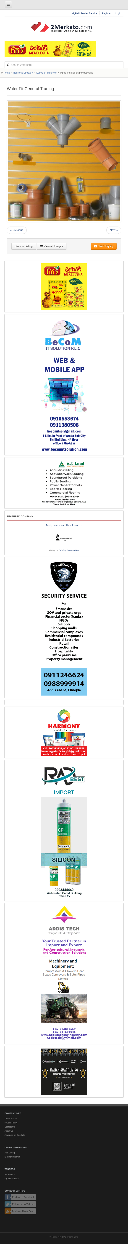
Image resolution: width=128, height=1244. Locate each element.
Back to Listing (24, 246)
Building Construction (69, 550)
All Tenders (10, 1174)
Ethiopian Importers (46, 73)
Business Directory (23, 73)
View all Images (51, 246)
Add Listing (10, 1153)
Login (118, 13)
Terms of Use (11, 1119)
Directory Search (12, 1157)
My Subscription (12, 1178)
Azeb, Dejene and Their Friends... (64, 525)
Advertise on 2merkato (15, 1135)
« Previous (16, 230)
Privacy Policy (11, 1123)
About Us (9, 1131)
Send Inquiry (103, 246)
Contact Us (10, 1127)
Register (106, 13)
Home (7, 73)
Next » (114, 230)
